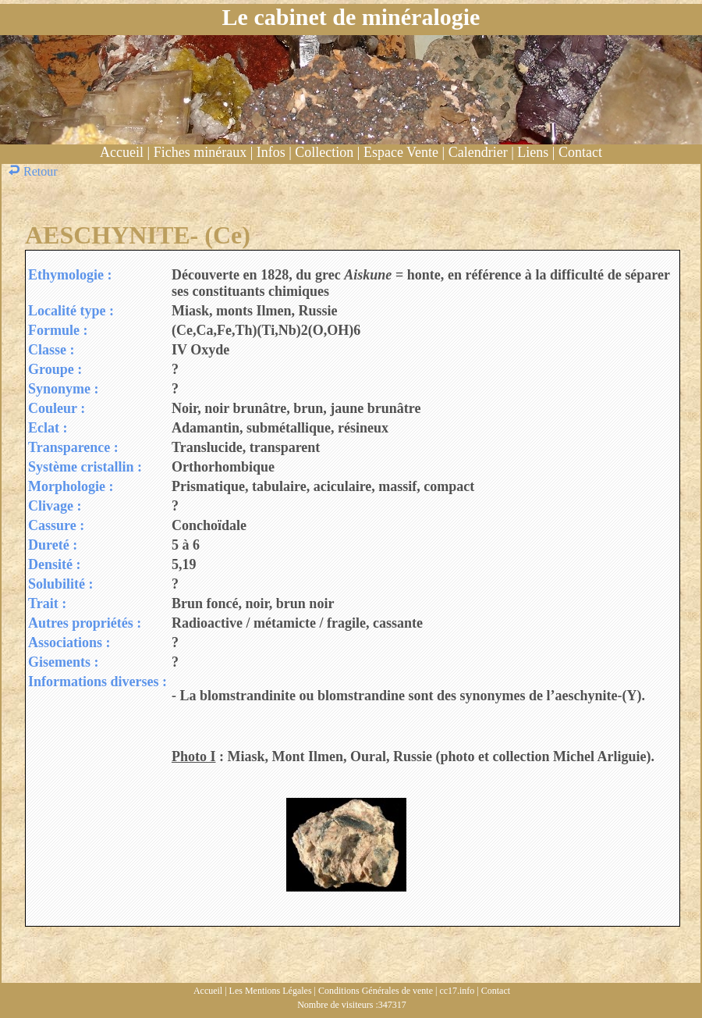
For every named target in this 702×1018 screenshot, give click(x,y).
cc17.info (456, 990)
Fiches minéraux (200, 152)
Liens (532, 152)
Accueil (122, 152)
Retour (34, 171)
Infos (271, 152)
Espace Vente (400, 152)
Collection (324, 152)
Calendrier (478, 152)
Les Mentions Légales (270, 990)
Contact (580, 152)
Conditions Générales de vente (375, 990)
